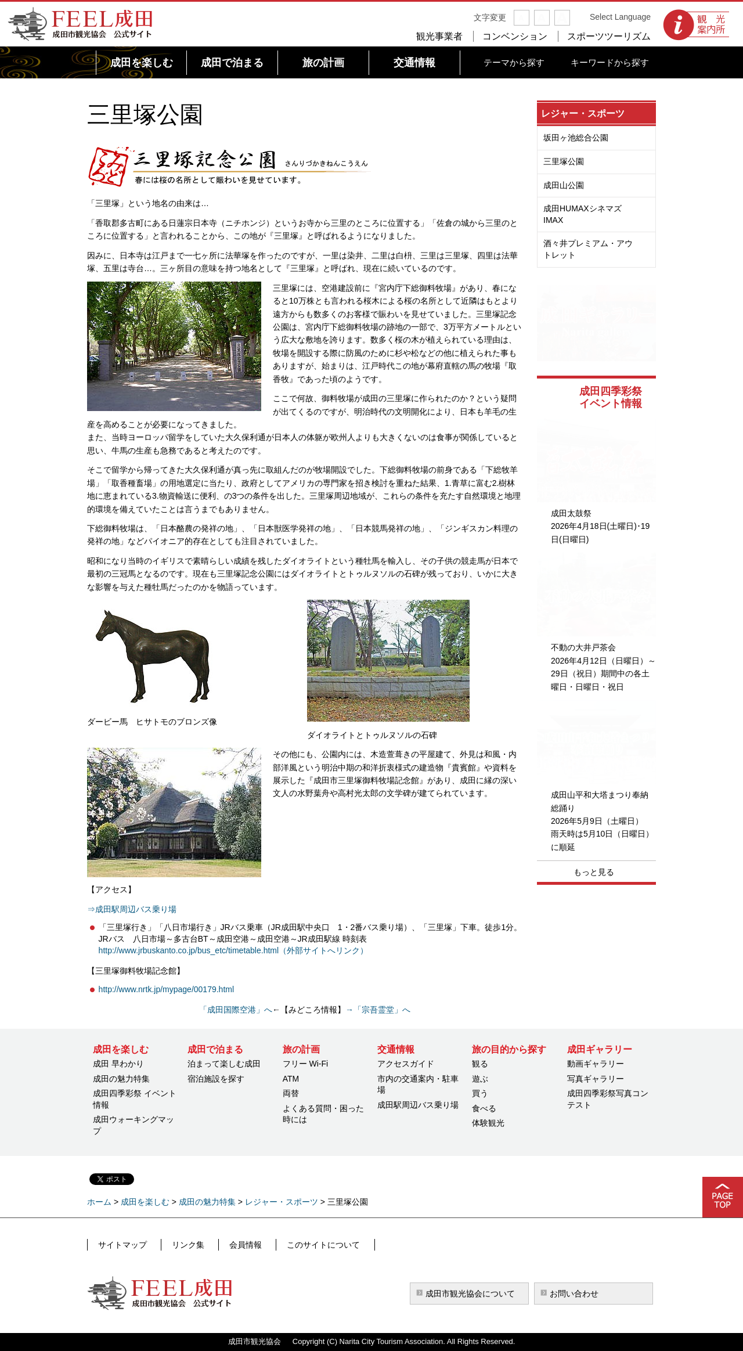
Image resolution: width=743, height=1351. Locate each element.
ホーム (99, 1201)
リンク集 (181, 1244)
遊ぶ (480, 1078)
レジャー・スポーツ (583, 113)
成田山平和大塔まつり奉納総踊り (599, 801)
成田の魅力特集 (121, 1078)
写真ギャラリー (595, 1078)
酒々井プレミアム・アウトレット (588, 249)
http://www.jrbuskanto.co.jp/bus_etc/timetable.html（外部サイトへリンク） (233, 950)
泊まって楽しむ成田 (224, 1063)
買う (480, 1093)
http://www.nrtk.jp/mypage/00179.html (166, 989)
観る (480, 1063)
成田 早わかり (118, 1063)
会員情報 (233, 1244)
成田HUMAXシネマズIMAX (582, 214)
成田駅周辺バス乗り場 (418, 1104)
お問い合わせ (574, 1293)
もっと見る (594, 872)
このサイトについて (304, 1244)
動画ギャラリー (595, 1063)
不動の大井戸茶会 (583, 647)
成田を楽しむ (145, 1201)
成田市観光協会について (470, 1293)
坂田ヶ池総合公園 (575, 137)
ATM (291, 1078)
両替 (291, 1093)
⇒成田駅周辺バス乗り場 (131, 909)
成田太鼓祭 (571, 513)
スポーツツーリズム (609, 36)
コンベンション (514, 36)
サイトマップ (121, 1244)
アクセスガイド (405, 1063)
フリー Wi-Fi (306, 1063)
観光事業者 (439, 36)
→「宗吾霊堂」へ (377, 1009)
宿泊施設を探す (215, 1078)
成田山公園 (563, 185)
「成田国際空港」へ (235, 1009)
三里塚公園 (563, 161)
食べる (484, 1108)
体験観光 (488, 1122)
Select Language (620, 16)
